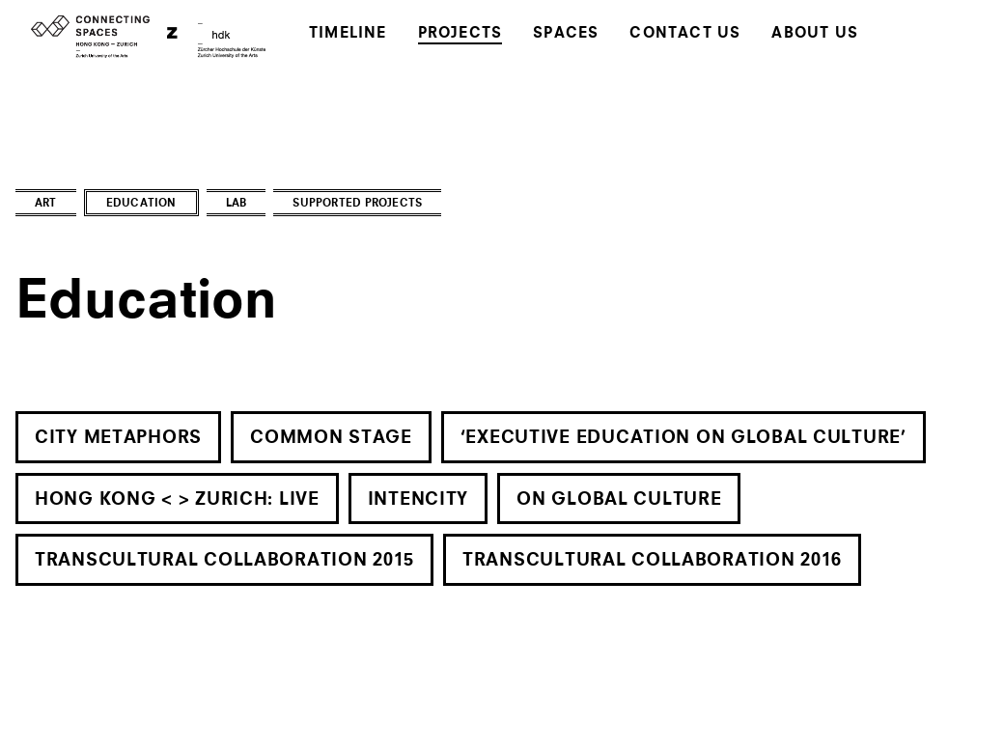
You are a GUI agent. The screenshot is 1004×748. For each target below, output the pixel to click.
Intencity (418, 500)
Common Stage (331, 438)
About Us (814, 34)
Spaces (566, 34)
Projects (460, 34)
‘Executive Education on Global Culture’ (683, 438)
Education (141, 204)
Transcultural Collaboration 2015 (224, 560)
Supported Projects (357, 204)
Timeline (348, 34)
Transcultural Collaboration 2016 (652, 560)
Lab (236, 204)
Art (46, 204)
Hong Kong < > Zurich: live (177, 500)
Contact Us (684, 34)
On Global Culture (618, 500)
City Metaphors (118, 438)
